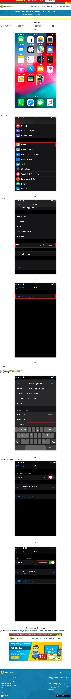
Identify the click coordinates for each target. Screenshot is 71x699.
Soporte (68, 6)
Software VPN (4, 677)
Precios (43, 6)
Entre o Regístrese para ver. (18, 370)
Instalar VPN (49, 6)
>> (50, 0)
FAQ (14, 683)
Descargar (56, 6)
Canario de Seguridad (6, 685)
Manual (14, 685)
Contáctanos (16, 677)
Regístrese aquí (48, 19)
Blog (14, 681)
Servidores (62, 6)
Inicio (2, 676)
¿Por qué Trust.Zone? (35, 6)
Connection (24, 631)
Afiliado (2, 687)
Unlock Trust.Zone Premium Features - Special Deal (59, 684)
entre (34, 19)
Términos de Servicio (5, 681)
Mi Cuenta (68, 2)
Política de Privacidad (6, 683)
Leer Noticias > (51, 689)
